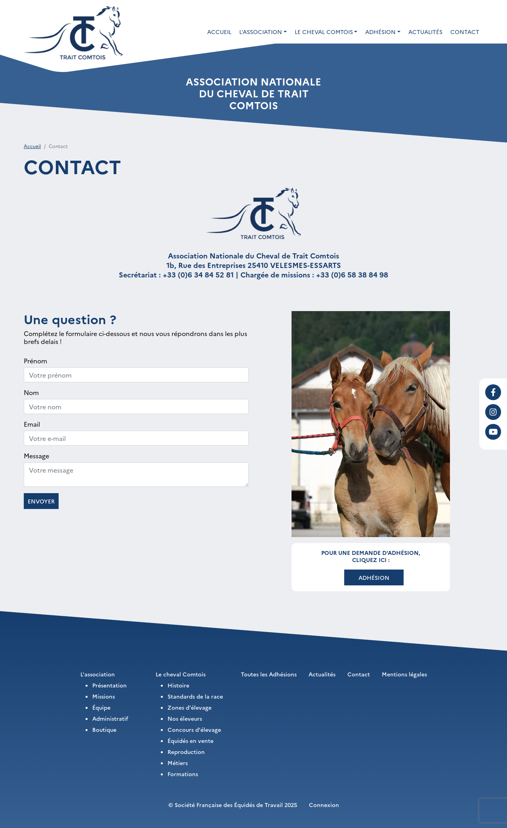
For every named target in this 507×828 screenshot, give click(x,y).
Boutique (104, 729)
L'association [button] (260, 32)
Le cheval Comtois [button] (324, 32)
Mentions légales (404, 674)
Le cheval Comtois (181, 674)
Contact (464, 32)
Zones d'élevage (190, 707)
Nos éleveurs (185, 718)
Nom (31, 392)
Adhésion (373, 577)
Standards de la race (195, 696)
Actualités (425, 32)
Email (32, 423)
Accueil (219, 32)
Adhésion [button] (380, 32)
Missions (103, 696)
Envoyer (41, 501)
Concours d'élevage (194, 729)
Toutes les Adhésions (269, 674)
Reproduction (186, 751)
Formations (183, 773)
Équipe (101, 707)
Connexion (324, 805)
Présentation (109, 685)
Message (36, 455)
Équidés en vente (190, 740)
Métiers (178, 762)
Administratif (110, 718)
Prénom (35, 360)
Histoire (178, 685)
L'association (97, 674)
